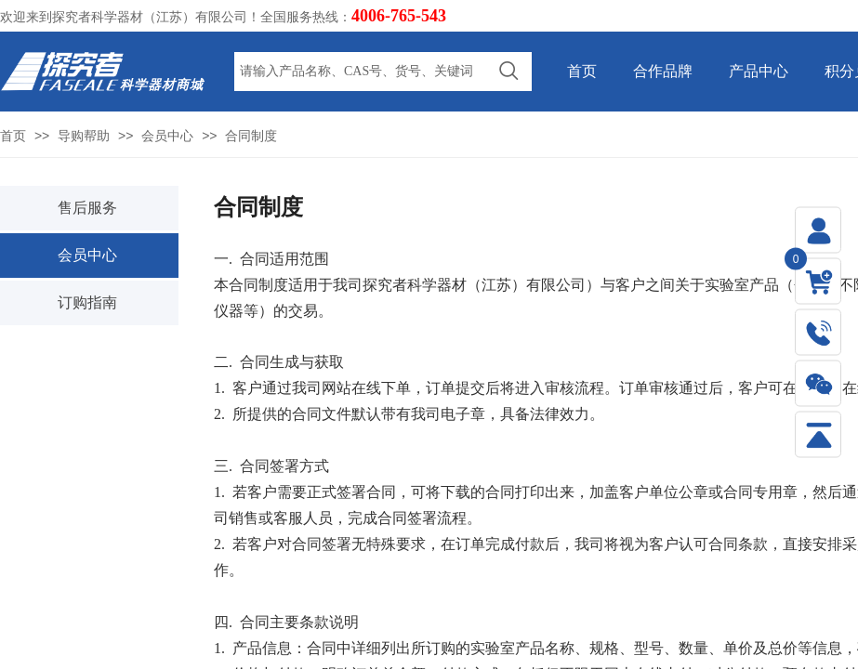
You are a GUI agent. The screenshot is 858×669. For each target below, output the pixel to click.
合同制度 (251, 136)
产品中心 (758, 71)
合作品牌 (663, 71)
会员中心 (167, 136)
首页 (13, 136)
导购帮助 (84, 136)
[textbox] (359, 71)
